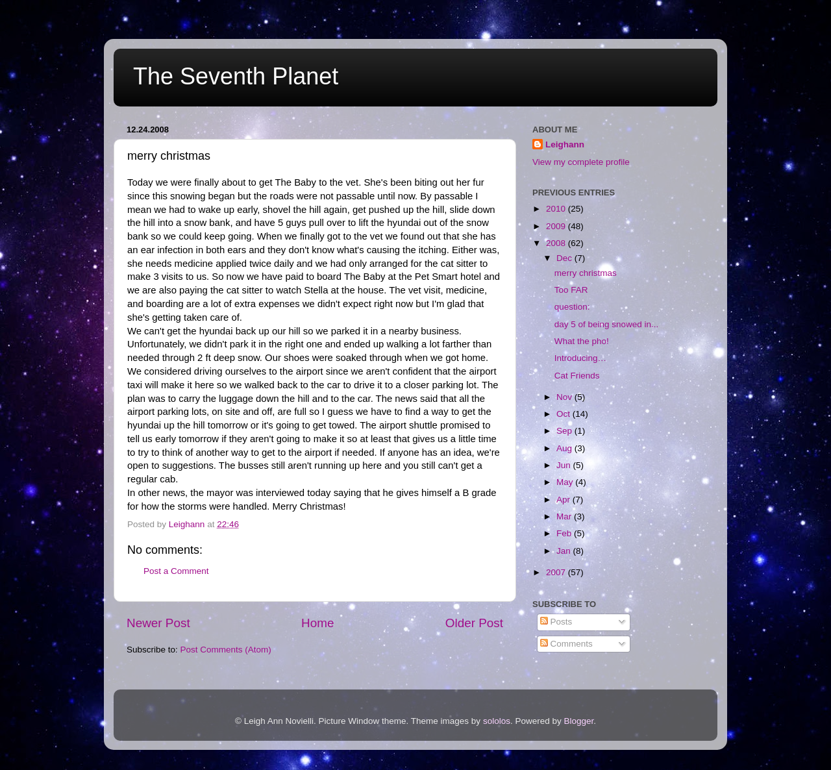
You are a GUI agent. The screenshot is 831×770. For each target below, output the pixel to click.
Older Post (474, 623)
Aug (565, 448)
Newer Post (158, 623)
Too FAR (571, 290)
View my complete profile (581, 162)
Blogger (578, 721)
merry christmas (585, 273)
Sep (565, 431)
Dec (565, 258)
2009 (557, 226)
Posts (556, 622)
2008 (557, 243)
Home (317, 623)
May (565, 482)
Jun (564, 465)
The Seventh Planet (235, 76)
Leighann (564, 144)
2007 (557, 572)
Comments (566, 644)
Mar (565, 516)
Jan (564, 551)
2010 (557, 209)
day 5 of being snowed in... (606, 324)
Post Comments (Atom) (225, 649)
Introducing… (580, 358)
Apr (564, 499)
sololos (496, 721)
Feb (565, 533)
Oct (564, 414)
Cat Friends (577, 375)
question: (572, 307)
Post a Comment (176, 571)
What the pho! (581, 341)
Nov (565, 397)
